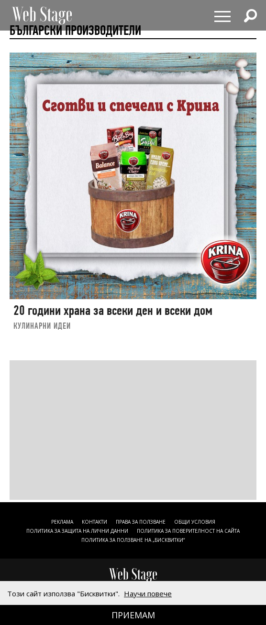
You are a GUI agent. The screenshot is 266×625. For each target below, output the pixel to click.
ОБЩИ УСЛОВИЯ (194, 521)
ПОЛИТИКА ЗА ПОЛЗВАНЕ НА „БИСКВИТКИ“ (133, 540)
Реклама (62, 521)
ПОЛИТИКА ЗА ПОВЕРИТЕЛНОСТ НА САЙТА (188, 531)
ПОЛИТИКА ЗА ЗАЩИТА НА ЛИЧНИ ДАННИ (77, 531)
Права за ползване (141, 521)
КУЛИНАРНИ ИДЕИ (42, 326)
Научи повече (148, 593)
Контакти (94, 521)
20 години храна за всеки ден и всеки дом (112, 310)
